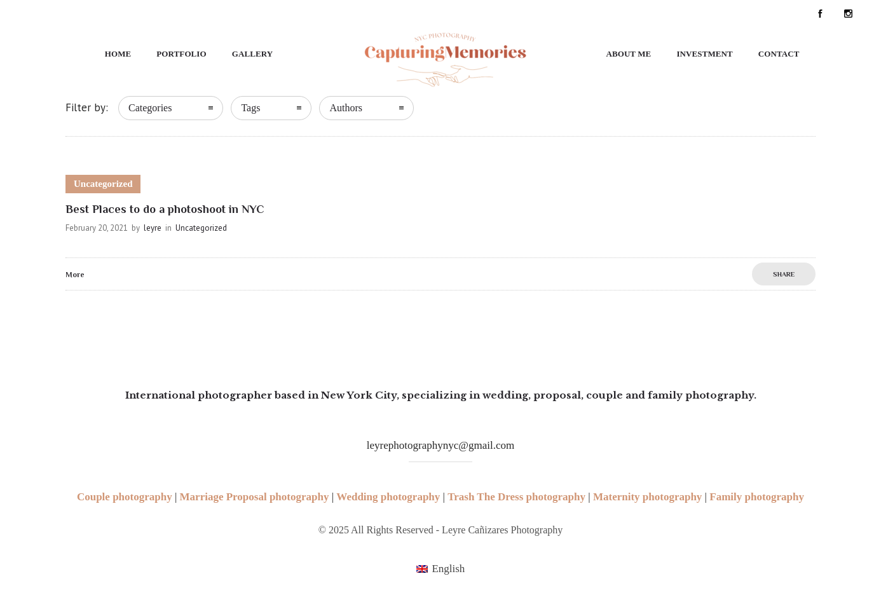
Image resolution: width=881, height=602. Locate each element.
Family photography (756, 497)
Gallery (252, 53)
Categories (150, 107)
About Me (628, 53)
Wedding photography (388, 497)
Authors (345, 107)
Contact (779, 53)
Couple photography (124, 497)
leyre (152, 227)
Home (118, 53)
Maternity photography (647, 497)
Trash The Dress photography (516, 497)
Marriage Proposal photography (254, 497)
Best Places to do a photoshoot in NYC (164, 209)
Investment (704, 53)
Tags (250, 107)
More (75, 274)
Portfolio (181, 53)
